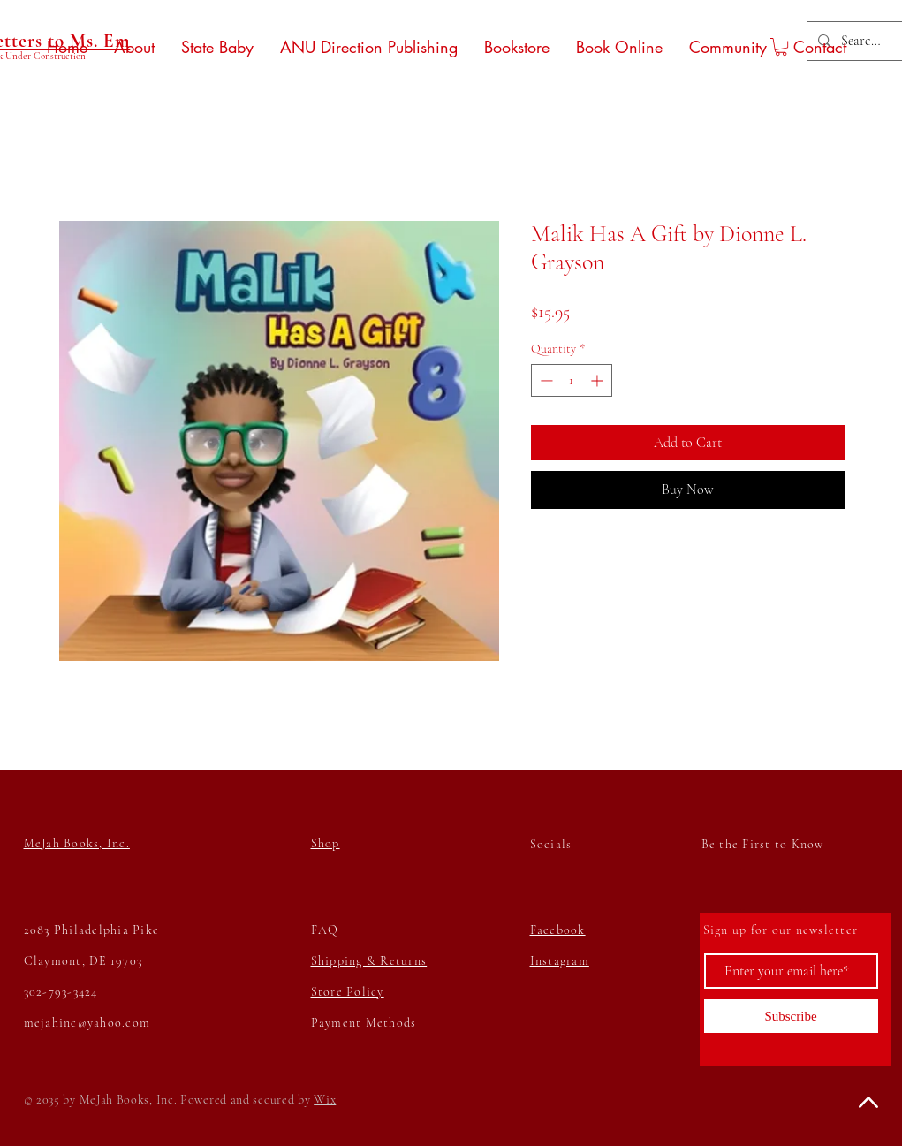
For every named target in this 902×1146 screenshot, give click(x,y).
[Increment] (598, 380)
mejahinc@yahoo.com (87, 1022)
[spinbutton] (571, 380)
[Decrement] (545, 380)
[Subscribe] (791, 1016)
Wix (325, 1099)
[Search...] (862, 41)
